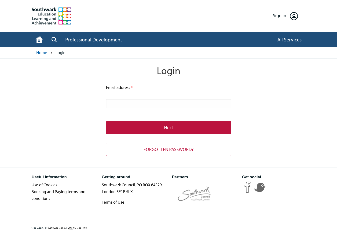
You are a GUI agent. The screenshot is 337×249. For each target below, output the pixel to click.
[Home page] (39, 39)
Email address (123, 87)
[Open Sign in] (285, 16)
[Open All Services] (289, 39)
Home (41, 52)
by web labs (77, 228)
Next (168, 127)
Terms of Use (113, 202)
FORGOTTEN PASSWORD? (168, 149)
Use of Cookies (44, 184)
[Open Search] (54, 39)
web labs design (57, 228)
